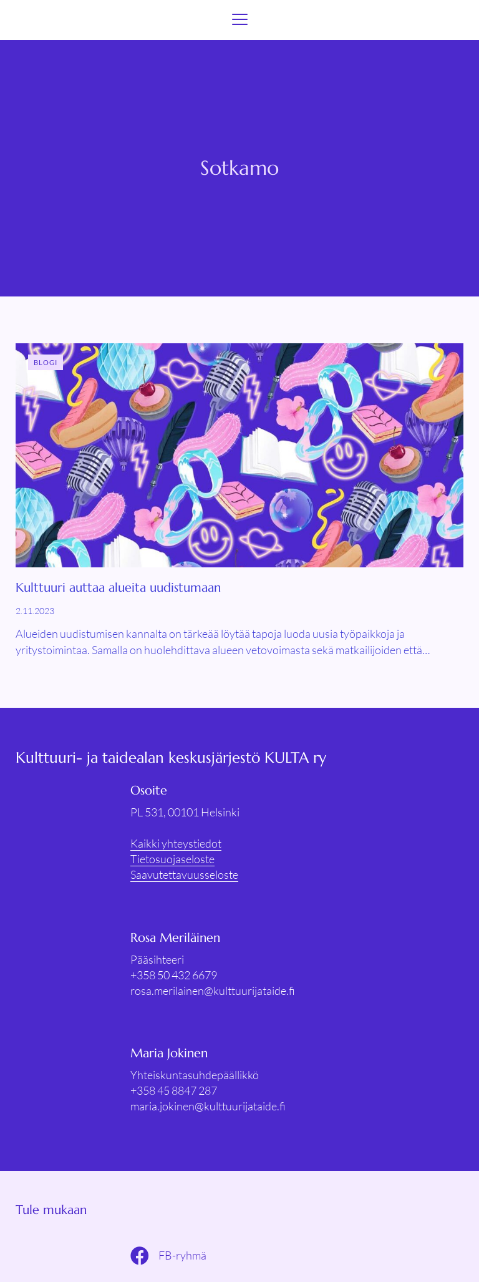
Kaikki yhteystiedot (175, 843)
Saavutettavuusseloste (184, 874)
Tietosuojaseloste (172, 859)
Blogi (46, 362)
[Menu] (240, 20)
